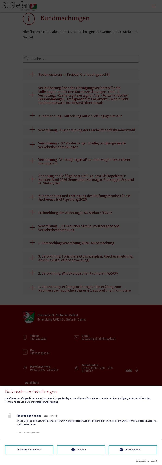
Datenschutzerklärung (46, 401)
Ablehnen (81, 449)
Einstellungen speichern (29, 449)
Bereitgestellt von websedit (146, 461)
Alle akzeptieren (132, 449)
